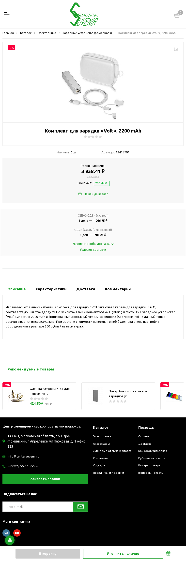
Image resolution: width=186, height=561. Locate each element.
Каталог (100, 427)
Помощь (146, 427)
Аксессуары (101, 443)
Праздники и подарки (108, 472)
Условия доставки (93, 249)
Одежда (99, 465)
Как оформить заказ (152, 450)
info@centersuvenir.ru (23, 456)
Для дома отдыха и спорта (112, 450)
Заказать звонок (45, 479)
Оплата (143, 436)
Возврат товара (149, 465)
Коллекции (100, 458)
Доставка (145, 443)
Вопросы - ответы (151, 472)
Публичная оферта (151, 458)
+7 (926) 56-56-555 (21, 466)
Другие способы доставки (93, 243)
